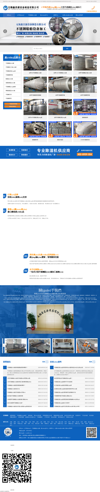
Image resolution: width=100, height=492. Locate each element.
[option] (50, 31)
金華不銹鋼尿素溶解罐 (35, 95)
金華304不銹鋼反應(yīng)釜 (35, 117)
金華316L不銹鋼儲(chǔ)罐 (60, 72)
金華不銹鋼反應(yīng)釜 (60, 117)
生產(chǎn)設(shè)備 (67, 15)
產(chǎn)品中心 (44, 15)
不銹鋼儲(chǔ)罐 (32, 15)
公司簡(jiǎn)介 (20, 15)
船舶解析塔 (35, 139)
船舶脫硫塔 (85, 117)
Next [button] (95, 31)
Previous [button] (5, 31)
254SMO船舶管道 (85, 139)
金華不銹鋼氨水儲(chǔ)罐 (85, 72)
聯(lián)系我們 (94, 1)
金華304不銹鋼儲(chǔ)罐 (35, 72)
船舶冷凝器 (60, 139)
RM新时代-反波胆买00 (4, 491)
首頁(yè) (9, 15)
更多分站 (88, 1)
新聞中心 (56, 15)
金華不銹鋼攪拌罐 (60, 95)
